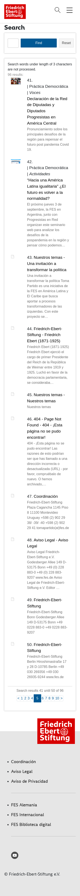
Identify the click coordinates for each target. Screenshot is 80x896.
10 (57, 698)
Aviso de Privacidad (29, 781)
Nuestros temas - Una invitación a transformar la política (46, 263)
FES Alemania (24, 804)
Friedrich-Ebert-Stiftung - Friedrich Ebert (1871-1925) (44, 334)
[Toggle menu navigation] (69, 10)
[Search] (58, 10)
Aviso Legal (21, 771)
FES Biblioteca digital (31, 824)
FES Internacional (27, 814)
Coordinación (46, 496)
